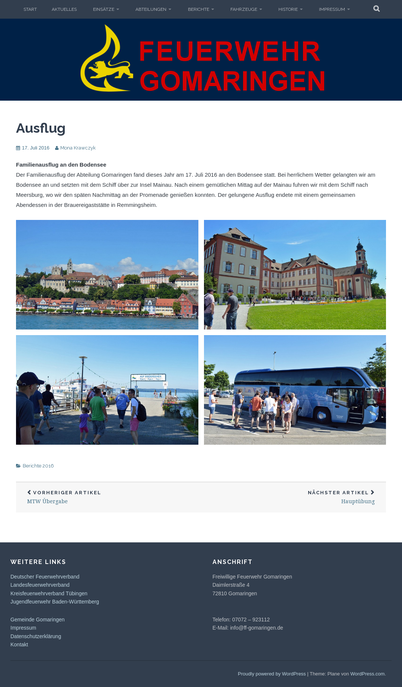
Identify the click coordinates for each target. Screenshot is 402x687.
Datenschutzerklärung (35, 636)
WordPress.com (367, 674)
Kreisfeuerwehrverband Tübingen (48, 593)
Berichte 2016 (38, 466)
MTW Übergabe (108, 497)
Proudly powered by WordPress (272, 674)
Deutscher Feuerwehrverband (44, 577)
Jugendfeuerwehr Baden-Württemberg (54, 602)
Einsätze (103, 9)
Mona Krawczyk (78, 148)
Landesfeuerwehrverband (40, 585)
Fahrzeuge (243, 9)
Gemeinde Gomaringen (37, 620)
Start (30, 9)
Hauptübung (293, 497)
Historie (288, 9)
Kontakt (19, 644)
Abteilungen (150, 9)
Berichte (198, 9)
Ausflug (41, 128)
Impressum (332, 9)
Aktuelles (64, 9)
